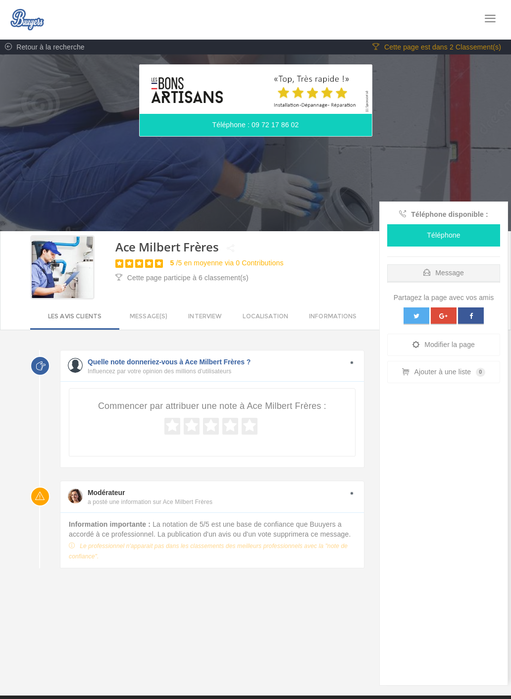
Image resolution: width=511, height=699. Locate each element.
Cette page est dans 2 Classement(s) (436, 47)
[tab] (443, 270)
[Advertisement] (443, 536)
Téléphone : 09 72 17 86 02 (255, 125)
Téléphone (443, 235)
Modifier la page (443, 345)
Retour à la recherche (42, 47)
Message (443, 273)
